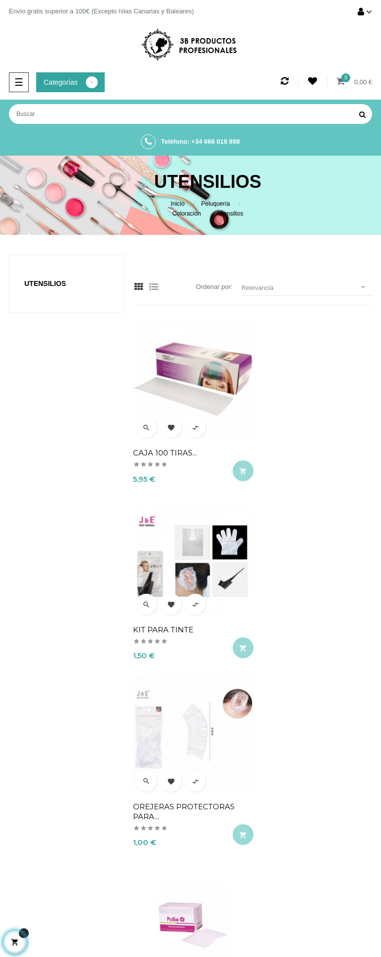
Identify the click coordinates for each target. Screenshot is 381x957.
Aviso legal (269, 796)
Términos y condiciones (269, 813)
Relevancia (307, 287)
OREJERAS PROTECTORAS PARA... (184, 623)
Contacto (269, 847)
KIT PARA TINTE (287, 447)
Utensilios (45, 283)
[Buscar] (190, 114)
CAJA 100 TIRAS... (165, 447)
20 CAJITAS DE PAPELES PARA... (303, 623)
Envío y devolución (269, 780)
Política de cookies (269, 830)
